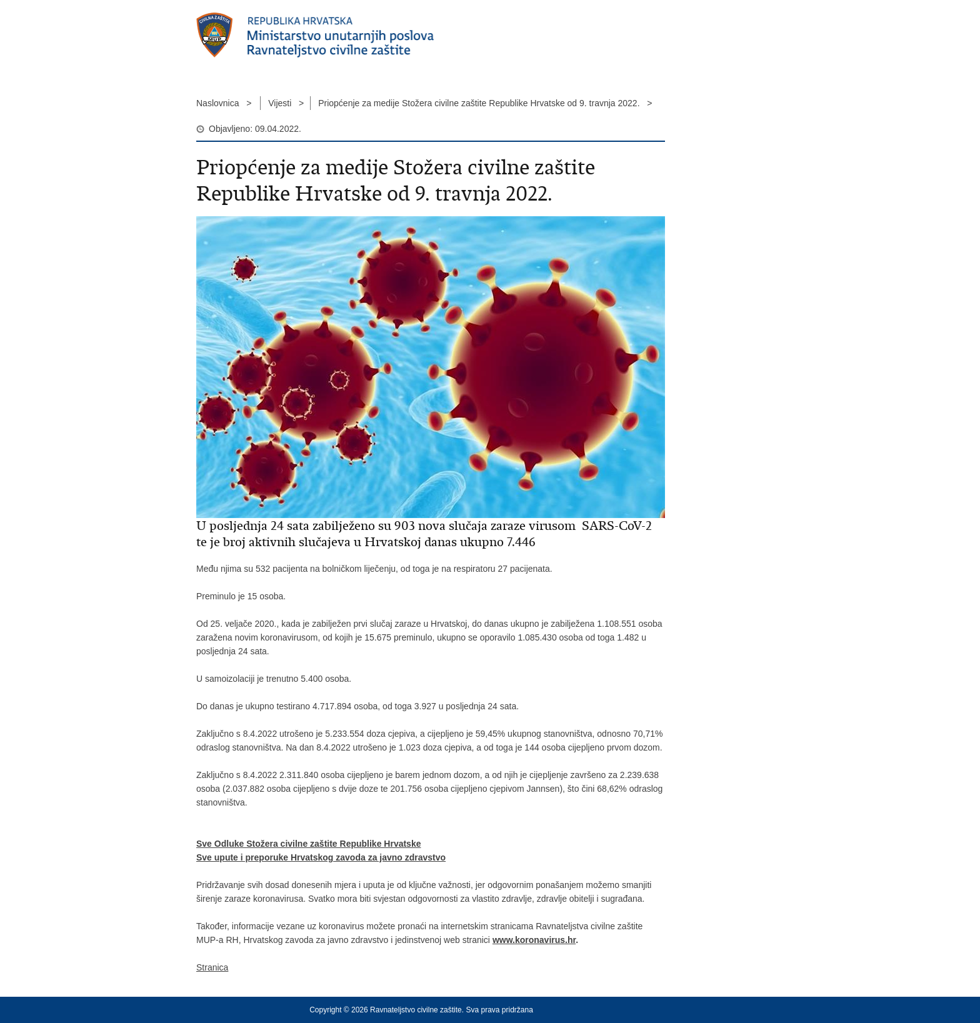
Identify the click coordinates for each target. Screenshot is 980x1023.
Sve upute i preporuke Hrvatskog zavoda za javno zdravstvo (321, 857)
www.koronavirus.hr (534, 940)
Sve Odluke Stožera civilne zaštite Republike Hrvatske (308, 844)
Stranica (212, 967)
